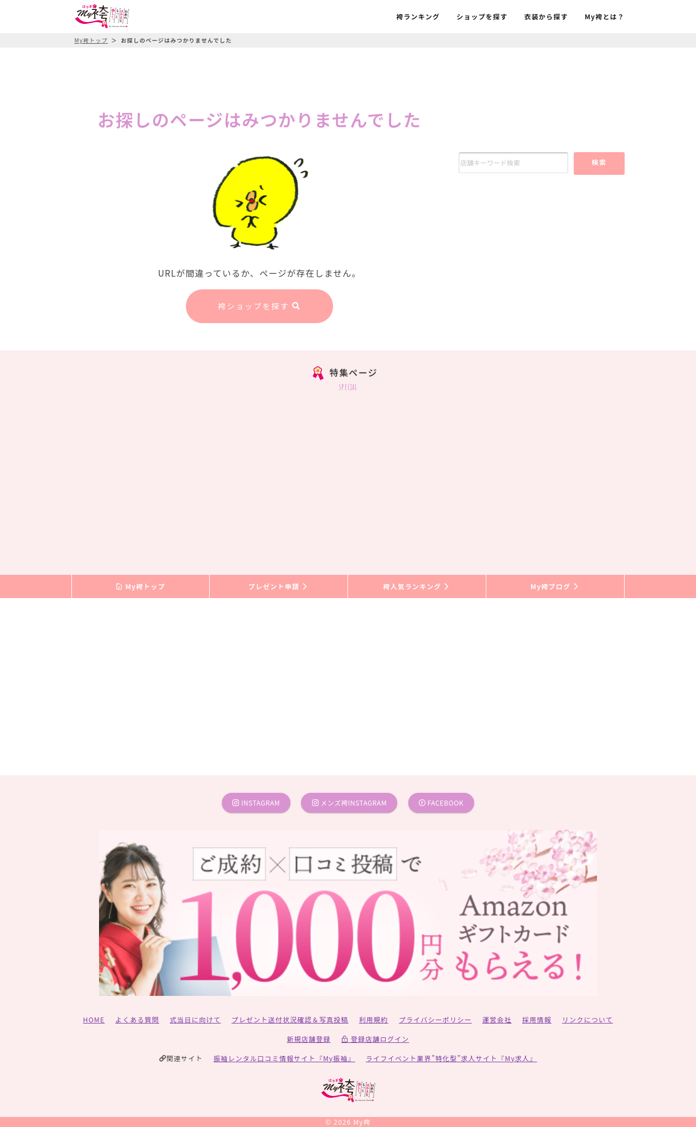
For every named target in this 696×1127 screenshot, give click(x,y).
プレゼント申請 (278, 586)
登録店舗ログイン (375, 1038)
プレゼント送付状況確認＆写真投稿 (290, 1019)
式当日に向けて (195, 1019)
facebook (441, 802)
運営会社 (497, 1019)
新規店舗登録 (308, 1038)
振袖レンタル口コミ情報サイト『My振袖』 (284, 1058)
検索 (598, 162)
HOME (94, 1019)
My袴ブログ (555, 586)
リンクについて (587, 1019)
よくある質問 (137, 1019)
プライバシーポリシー (435, 1019)
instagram (256, 802)
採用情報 (537, 1019)
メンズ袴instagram (349, 802)
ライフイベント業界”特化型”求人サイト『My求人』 (451, 1058)
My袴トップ (140, 586)
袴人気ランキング (416, 586)
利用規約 (373, 1019)
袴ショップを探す (259, 305)
